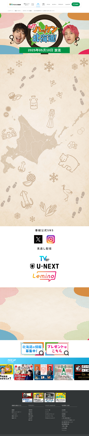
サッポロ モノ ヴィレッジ (49, 414)
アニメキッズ (32, 4)
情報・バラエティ (18, 10)
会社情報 (63, 409)
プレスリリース (64, 411)
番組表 (13, 409)
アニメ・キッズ (14, 414)
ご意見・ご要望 (64, 426)
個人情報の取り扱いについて (67, 422)
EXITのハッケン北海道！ (27, 10)
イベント (48, 4)
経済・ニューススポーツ (26, 4)
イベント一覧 (47, 409)
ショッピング (67, 4)
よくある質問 (64, 428)
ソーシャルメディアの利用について (68, 420)
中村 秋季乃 (31, 416)
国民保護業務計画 (65, 424)
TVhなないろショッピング (50, 418)
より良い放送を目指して (66, 418)
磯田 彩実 (30, 414)
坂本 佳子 (30, 420)
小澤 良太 (30, 411)
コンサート (54, 4)
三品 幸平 (30, 418)
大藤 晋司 (30, 409)
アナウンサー (60, 4)
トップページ (10, 10)
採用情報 (63, 414)
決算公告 (63, 416)
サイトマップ (64, 430)
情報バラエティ (38, 4)
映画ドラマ (43, 4)
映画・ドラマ (14, 418)
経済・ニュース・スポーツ (16, 411)
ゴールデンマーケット (49, 416)
